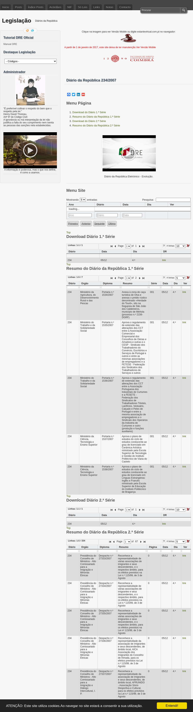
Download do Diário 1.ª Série (89, 112)
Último (112, 223)
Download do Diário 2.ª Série (89, 121)
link (164, 260)
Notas (109, 7)
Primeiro (73, 223)
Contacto (124, 7)
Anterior (86, 223)
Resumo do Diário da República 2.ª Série (96, 125)
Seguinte (99, 223)
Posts (18, 7)
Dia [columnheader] (149, 204)
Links (96, 7)
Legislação (16, 20)
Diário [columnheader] (100, 204)
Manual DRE (10, 44)
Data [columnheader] (125, 204)
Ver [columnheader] (172, 204)
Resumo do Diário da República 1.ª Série (96, 116)
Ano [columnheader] (71, 204)
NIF (69, 7)
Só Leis (82, 7)
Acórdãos (55, 7)
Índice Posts (35, 7)
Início (5, 7)
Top (68, 232)
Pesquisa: (166, 199)
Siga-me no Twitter (33, 30)
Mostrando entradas (81, 199)
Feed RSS (28, 30)
